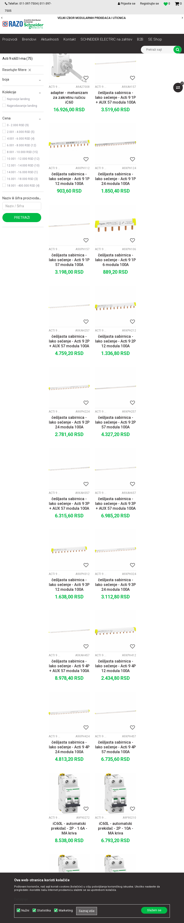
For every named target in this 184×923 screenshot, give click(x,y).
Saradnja (57, 789)
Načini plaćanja (113, 799)
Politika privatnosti (115, 789)
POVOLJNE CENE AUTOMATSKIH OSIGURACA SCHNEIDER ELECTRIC (91, 18)
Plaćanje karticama (116, 805)
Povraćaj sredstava (116, 826)
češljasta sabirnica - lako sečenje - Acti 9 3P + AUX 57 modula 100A (115, 393)
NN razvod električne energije (54, 57)
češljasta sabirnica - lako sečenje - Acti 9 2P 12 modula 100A (115, 312)
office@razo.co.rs (20, 831)
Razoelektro (10, 57)
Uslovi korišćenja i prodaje (121, 784)
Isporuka (108, 810)
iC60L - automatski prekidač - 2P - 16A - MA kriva (69, 717)
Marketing (66, 910)
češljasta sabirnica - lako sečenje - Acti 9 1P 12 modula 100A (161, 151)
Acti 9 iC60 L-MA (17, 112)
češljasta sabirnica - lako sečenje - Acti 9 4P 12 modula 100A (69, 555)
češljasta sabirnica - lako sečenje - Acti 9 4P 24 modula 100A (115, 555)
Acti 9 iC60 (14, 85)
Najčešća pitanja (114, 831)
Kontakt (57, 794)
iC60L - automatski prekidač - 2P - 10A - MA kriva (115, 636)
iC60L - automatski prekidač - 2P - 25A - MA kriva (161, 717)
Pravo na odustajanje (117, 836)
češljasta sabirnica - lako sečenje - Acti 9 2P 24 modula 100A (161, 312)
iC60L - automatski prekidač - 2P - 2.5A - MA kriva (115, 717)
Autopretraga (95, 73)
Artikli (27, 57)
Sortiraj (116, 73)
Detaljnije (21, 899)
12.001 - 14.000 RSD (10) (23, 219)
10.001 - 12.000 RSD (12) (23, 212)
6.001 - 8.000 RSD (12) (21, 199)
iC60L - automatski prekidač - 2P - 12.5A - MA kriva (161, 636)
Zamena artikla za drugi (120, 815)
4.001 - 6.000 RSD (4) (20, 192)
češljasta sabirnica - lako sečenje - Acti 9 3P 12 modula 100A (69, 474)
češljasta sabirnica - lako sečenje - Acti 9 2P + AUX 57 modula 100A (69, 312)
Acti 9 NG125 (16, 99)
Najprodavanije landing (22, 159)
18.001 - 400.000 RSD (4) (23, 239)
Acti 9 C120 (14, 105)
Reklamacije (111, 820)
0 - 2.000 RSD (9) (18, 178)
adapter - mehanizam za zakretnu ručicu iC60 (69, 151)
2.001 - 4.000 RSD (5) (20, 185)
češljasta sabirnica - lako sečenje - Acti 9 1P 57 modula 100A (115, 232)
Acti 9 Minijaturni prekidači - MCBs (28, 64)
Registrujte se (149, 3)
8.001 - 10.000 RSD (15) (22, 205)
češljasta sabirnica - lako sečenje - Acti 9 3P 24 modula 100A (115, 474)
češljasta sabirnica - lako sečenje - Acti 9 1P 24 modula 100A (69, 232)
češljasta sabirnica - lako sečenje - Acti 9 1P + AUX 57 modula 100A (115, 151)
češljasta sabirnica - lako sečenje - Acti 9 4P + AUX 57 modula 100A (161, 474)
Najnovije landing (18, 152)
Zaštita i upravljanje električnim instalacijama (109, 57)
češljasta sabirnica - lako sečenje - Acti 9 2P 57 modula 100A (69, 393)
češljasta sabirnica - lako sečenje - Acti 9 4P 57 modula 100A (161, 555)
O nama (57, 784)
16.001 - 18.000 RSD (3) (22, 232)
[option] (92, 18)
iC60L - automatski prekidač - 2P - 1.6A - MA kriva (69, 636)
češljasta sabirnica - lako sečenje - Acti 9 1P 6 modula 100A (161, 232)
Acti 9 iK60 (13, 92)
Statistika (44, 910)
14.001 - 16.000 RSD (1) (22, 225)
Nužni (25, 910)
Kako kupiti (110, 794)
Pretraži (22, 271)
